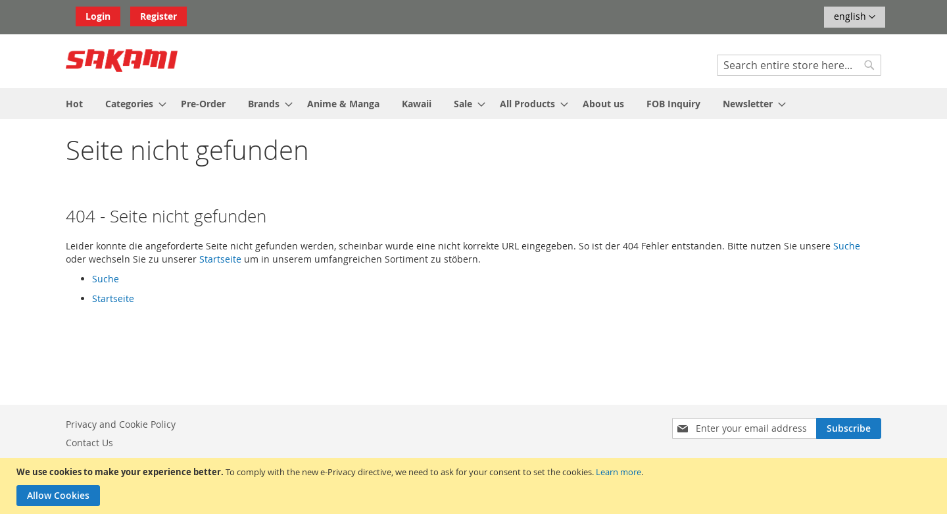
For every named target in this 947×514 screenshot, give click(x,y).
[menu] (473, 103)
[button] (854, 17)
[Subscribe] (848, 428)
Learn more (618, 472)
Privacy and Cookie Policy (121, 424)
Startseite (220, 259)
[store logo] (122, 60)
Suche (846, 246)
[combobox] (799, 65)
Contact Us (89, 442)
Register (158, 16)
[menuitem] (74, 103)
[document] (475, 486)
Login (97, 16)
